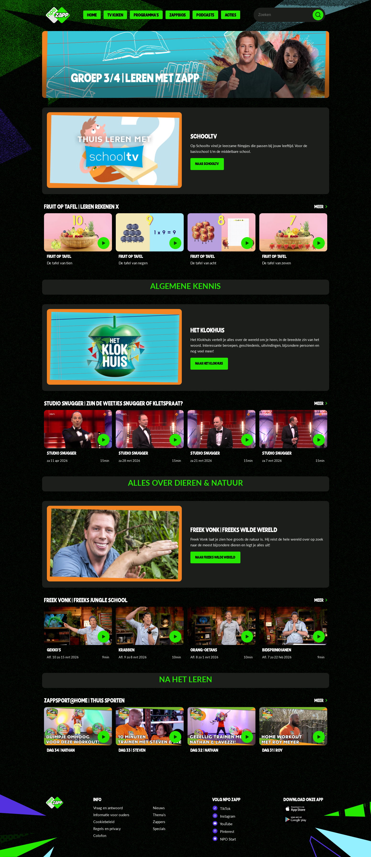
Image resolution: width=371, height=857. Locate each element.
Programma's (146, 15)
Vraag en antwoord (108, 808)
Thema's (159, 815)
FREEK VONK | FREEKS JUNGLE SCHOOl (85, 600)
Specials (159, 828)
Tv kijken (115, 15)
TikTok (221, 808)
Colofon (99, 835)
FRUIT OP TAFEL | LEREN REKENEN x (81, 207)
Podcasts (205, 15)
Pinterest (223, 831)
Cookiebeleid (103, 822)
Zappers (159, 822)
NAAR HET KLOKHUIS (209, 363)
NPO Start (224, 838)
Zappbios (177, 15)
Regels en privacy (107, 828)
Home (92, 15)
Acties (230, 15)
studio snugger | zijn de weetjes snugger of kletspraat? (113, 403)
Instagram (223, 816)
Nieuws (159, 808)
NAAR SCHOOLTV (207, 164)
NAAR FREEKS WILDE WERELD (216, 557)
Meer (319, 206)
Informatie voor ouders (111, 815)
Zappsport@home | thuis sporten (84, 700)
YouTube (222, 823)
